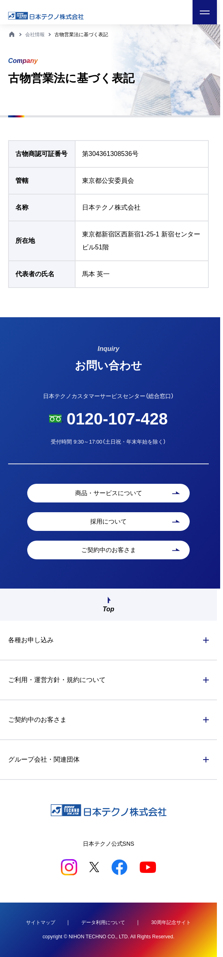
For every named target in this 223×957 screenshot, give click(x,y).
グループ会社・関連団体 (44, 759)
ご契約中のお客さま (37, 719)
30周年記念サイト (171, 922)
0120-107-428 (117, 419)
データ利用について (103, 922)
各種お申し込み (31, 640)
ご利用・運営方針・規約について (57, 679)
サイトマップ (40, 922)
